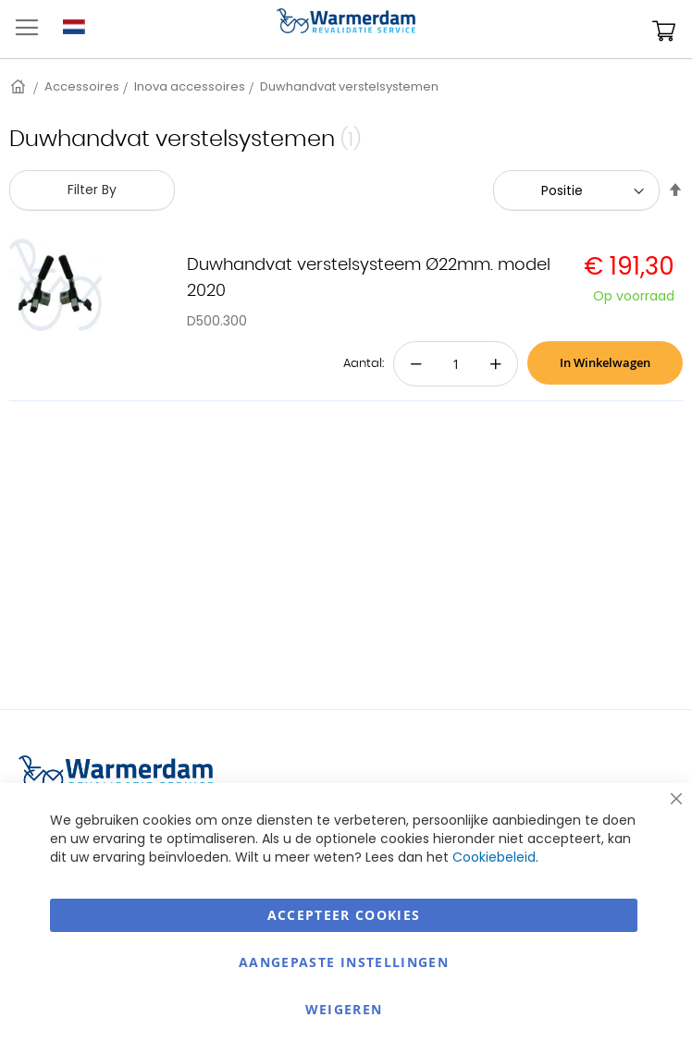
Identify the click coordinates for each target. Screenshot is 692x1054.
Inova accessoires (189, 86)
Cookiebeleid (494, 857)
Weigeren (344, 1009)
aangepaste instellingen (344, 962)
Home (19, 86)
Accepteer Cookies (344, 915)
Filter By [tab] (92, 189)
